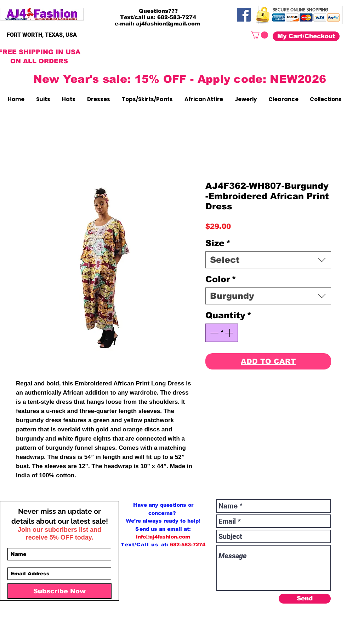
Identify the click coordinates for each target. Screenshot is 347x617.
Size (218, 243)
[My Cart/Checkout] (306, 36)
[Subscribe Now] (59, 591)
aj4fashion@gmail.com (168, 24)
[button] (259, 35)
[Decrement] (213, 333)
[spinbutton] (222, 333)
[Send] (305, 599)
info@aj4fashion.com (163, 537)
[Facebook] (244, 15)
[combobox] (268, 259)
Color (220, 279)
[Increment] (230, 333)
